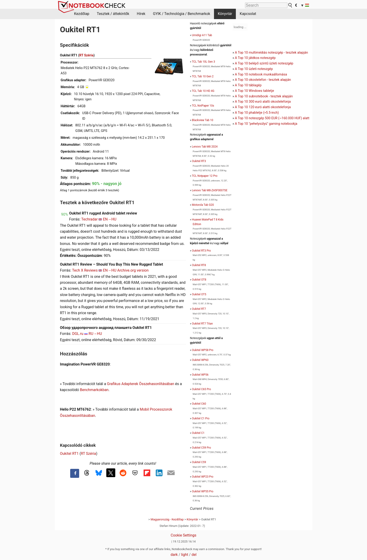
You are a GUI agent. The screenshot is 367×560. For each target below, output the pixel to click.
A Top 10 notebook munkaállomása (261, 74)
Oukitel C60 (199, 403)
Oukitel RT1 (69, 453)
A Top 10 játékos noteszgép (255, 58)
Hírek (141, 14)
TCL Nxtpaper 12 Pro (204, 175)
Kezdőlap (81, 14)
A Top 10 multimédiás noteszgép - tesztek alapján (271, 53)
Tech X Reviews (85, 270)
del (193, 554)
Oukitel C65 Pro (201, 389)
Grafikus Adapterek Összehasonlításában (140, 384)
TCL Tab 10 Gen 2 (203, 76)
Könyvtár (225, 14)
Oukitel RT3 (199, 161)
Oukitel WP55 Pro (202, 491)
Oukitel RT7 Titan (202, 323)
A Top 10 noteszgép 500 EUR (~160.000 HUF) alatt (272, 118)
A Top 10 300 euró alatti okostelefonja (263, 102)
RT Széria (86, 55)
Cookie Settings (184, 535)
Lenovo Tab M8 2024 (204, 146)
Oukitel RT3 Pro (201, 250)
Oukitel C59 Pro (201, 447)
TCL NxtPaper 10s (203, 105)
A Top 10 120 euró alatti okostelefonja (263, 107)
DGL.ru (77, 333)
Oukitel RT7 (199, 308)
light (184, 554)
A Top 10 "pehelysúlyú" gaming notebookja (266, 124)
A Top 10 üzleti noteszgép (254, 69)
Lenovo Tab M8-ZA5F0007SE (209, 190)
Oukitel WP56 (200, 374)
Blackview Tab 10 (202, 120)
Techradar (89, 219)
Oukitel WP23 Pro (202, 476)
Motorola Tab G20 (203, 204)
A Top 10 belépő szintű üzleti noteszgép (264, 63)
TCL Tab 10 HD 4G (203, 91)
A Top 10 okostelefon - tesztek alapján (263, 80)
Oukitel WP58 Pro (202, 350)
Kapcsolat (248, 14)
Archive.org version (133, 270)
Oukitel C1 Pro (200, 418)
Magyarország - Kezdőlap (167, 519)
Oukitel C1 (198, 433)
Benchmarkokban (94, 390)
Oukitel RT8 (199, 265)
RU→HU (95, 333)
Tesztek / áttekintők (113, 14)
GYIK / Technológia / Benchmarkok (181, 14)
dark (174, 554)
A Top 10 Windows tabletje (254, 91)
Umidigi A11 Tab (202, 35)
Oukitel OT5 (199, 294)
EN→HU (109, 219)
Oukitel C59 (199, 462)
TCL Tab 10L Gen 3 (203, 61)
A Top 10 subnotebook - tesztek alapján (264, 96)
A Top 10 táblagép (248, 85)
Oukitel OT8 (199, 279)
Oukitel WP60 (200, 360)
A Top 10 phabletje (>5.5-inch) (257, 113)
